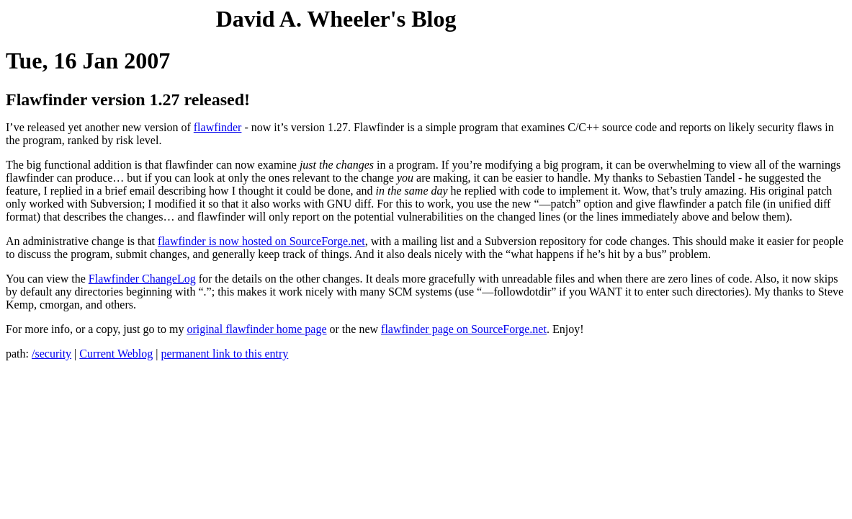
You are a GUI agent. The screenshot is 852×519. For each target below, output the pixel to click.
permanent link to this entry (224, 353)
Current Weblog (116, 353)
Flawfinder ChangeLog (142, 278)
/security (51, 353)
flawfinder (218, 127)
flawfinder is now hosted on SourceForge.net (261, 241)
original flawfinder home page (256, 329)
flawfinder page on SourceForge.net (464, 329)
